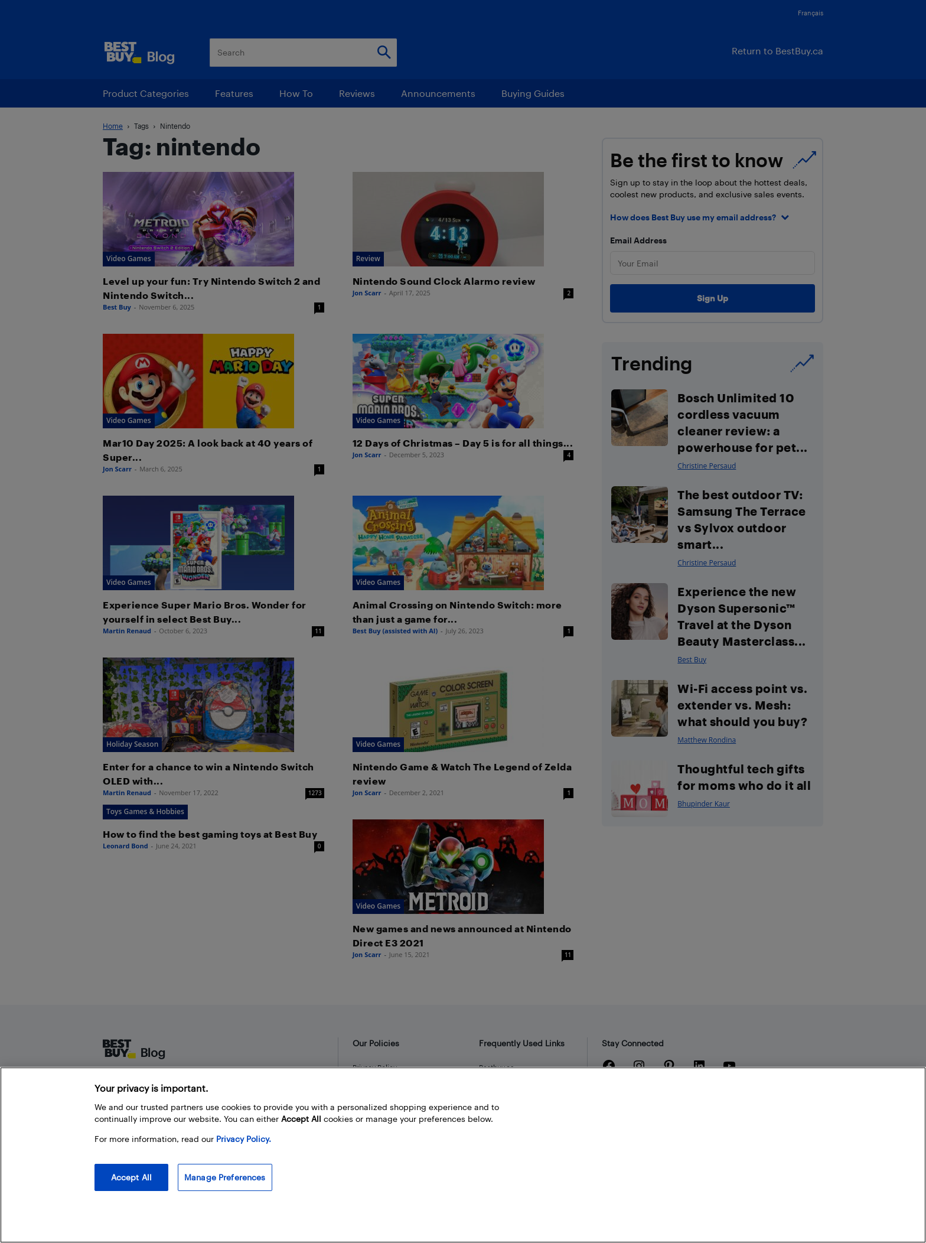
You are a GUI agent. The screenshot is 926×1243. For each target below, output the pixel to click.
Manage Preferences (225, 1177)
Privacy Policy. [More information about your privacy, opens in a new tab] (243, 1139)
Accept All (131, 1177)
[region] (463, 1155)
